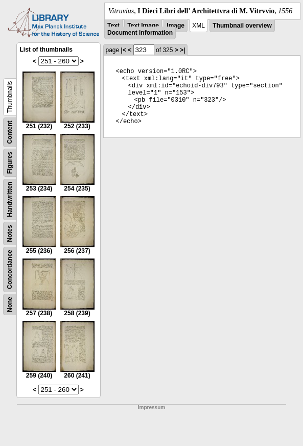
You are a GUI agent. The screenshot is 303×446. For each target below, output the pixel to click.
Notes (9, 233)
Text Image (143, 25)
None (9, 304)
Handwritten (9, 199)
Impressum (151, 407)
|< (123, 50)
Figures (9, 163)
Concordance (9, 269)
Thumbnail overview (242, 25)
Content (9, 132)
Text (113, 25)
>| (182, 50)
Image (175, 25)
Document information (140, 32)
